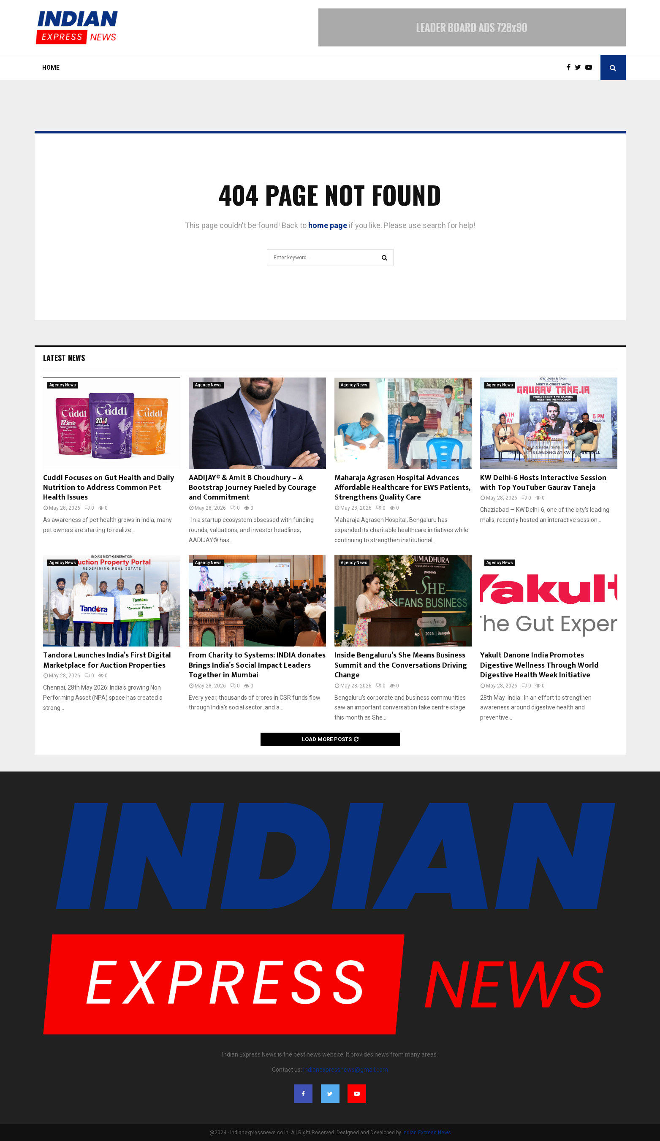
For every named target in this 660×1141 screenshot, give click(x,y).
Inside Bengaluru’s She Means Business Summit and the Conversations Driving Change (400, 665)
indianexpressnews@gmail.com (345, 1069)
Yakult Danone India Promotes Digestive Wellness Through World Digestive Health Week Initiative (539, 665)
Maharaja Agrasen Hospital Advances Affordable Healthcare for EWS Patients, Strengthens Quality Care (402, 488)
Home (51, 67)
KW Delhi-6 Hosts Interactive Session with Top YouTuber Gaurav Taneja (543, 483)
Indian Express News (426, 1133)
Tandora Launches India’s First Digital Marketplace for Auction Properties (107, 660)
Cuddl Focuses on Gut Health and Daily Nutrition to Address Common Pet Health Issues (108, 488)
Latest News (64, 357)
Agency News (62, 385)
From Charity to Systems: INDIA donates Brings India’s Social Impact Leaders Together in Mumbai (257, 665)
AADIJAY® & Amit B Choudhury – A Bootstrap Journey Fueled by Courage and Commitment (252, 488)
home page (327, 225)
